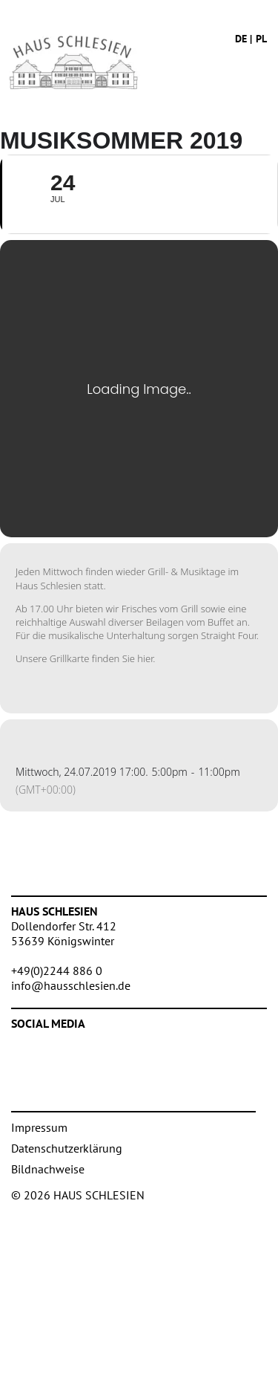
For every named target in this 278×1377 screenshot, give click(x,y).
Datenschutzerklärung (66, 1148)
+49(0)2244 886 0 (56, 970)
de (241, 38)
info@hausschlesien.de (70, 985)
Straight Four (229, 635)
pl (261, 38)
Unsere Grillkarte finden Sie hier (84, 658)
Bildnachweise (48, 1168)
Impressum (39, 1127)
